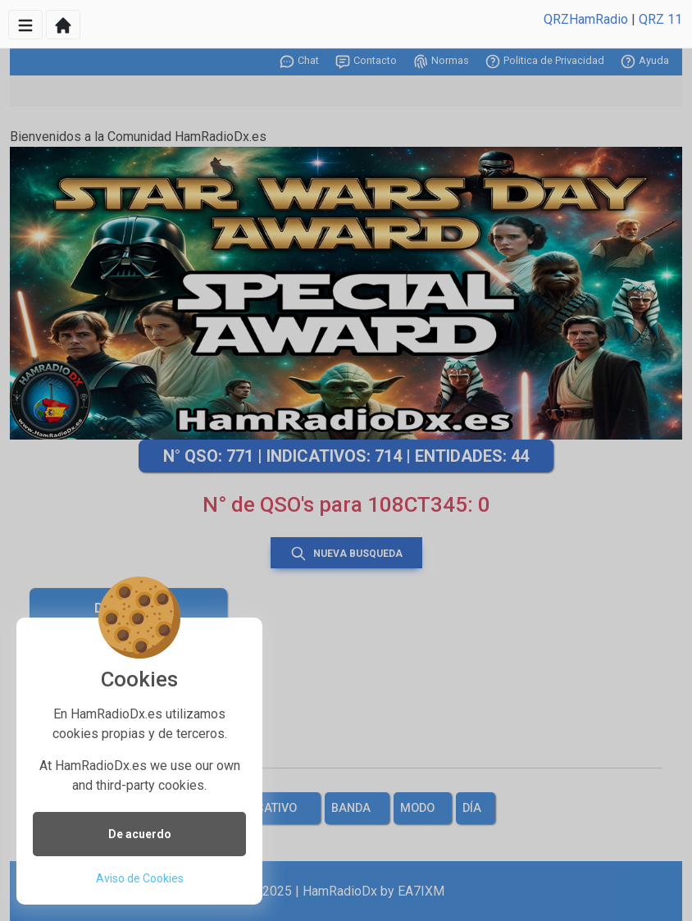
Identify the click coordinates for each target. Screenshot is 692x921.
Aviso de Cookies (140, 878)
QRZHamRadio (586, 19)
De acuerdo (139, 834)
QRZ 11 (660, 19)
